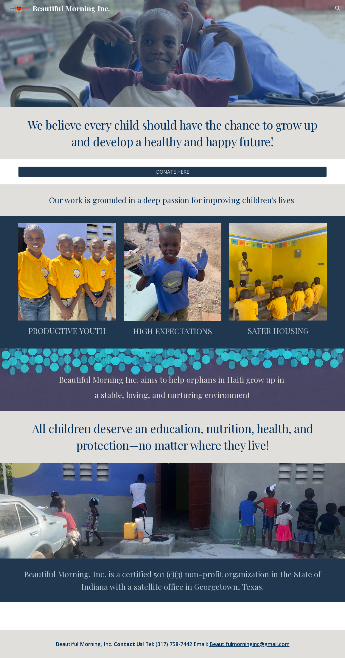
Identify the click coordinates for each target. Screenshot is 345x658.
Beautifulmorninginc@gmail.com (249, 644)
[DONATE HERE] (172, 172)
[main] (172, 133)
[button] (338, 8)
